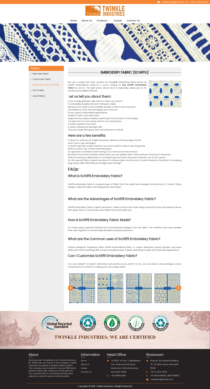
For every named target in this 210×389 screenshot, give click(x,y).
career (118, 20)
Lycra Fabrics (39, 95)
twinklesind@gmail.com (173, 2)
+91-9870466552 (158, 375)
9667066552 (173, 375)
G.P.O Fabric (38, 90)
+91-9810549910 (118, 375)
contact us (133, 20)
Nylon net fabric (41, 73)
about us (86, 20)
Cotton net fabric (42, 79)
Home (73, 20)
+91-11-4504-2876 (199, 2)
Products (103, 20)
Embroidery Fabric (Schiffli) (46, 84)
